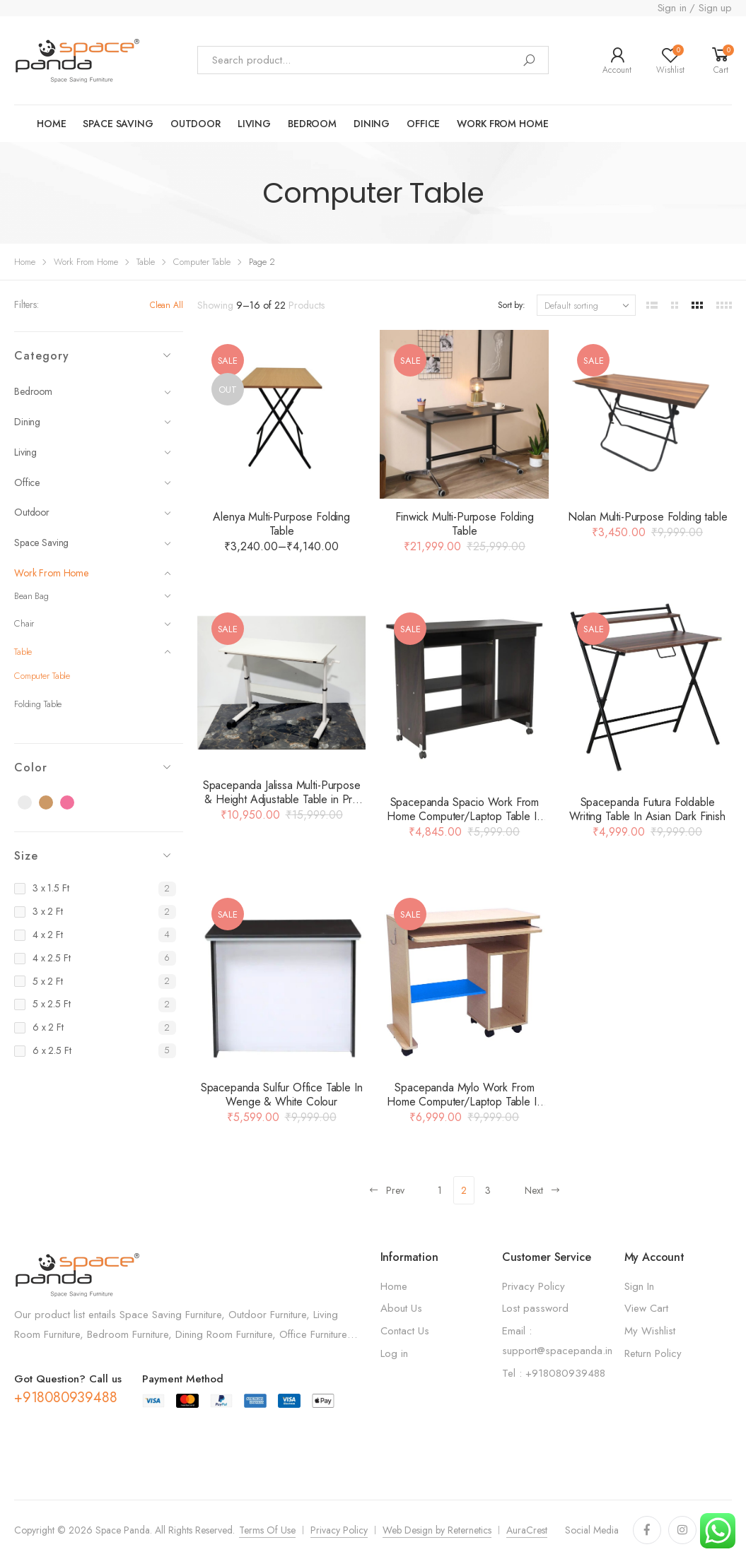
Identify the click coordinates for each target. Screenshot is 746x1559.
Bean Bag (92, 596)
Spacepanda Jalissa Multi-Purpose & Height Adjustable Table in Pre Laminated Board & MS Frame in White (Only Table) (282, 806)
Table (145, 261)
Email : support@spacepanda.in (557, 1340)
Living (92, 452)
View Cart (646, 1308)
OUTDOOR (195, 124)
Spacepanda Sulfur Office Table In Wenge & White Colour (282, 1094)
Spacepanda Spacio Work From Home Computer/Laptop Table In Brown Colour (464, 816)
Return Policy (653, 1353)
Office (423, 124)
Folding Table (38, 704)
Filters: (26, 304)
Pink (75, 803)
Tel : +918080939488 (553, 1373)
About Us (401, 1308)
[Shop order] (586, 305)
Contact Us (404, 1331)
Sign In (639, 1286)
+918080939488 (65, 1397)
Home (51, 124)
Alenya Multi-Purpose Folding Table (281, 524)
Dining (372, 124)
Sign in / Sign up (695, 8)
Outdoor (92, 512)
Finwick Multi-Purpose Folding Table (464, 524)
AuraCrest (526, 1530)
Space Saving (92, 542)
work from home (502, 124)
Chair (92, 623)
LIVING (254, 124)
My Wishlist (649, 1331)
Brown (53, 803)
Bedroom (312, 124)
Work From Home (86, 261)
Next (543, 1190)
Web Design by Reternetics (437, 1530)
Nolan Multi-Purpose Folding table (648, 517)
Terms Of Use (267, 1530)
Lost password (535, 1308)
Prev (386, 1190)
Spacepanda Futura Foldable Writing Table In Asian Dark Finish (647, 809)
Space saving (118, 124)
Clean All (166, 305)
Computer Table (202, 261)
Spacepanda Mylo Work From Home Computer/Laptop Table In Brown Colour (464, 1101)
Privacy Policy (533, 1286)
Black (32, 803)
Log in (394, 1353)
